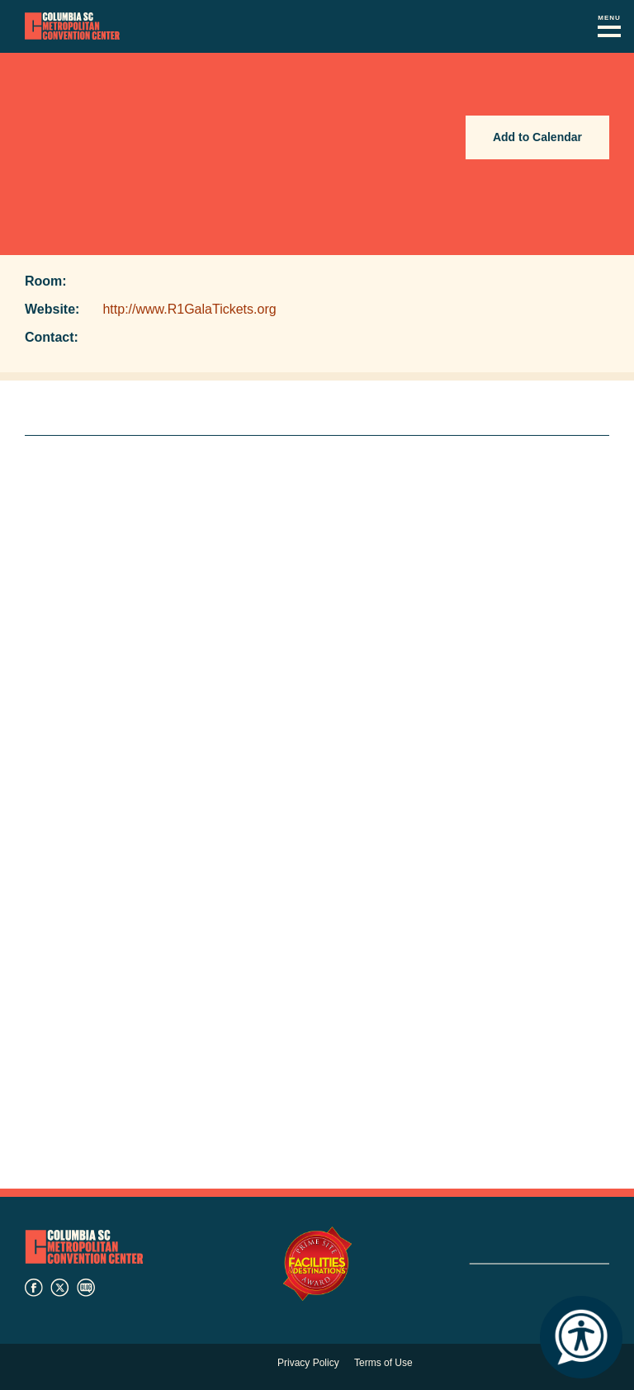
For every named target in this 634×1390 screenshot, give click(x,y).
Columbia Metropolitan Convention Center (72, 26)
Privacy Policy (308, 1363)
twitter (59, 1288)
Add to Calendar (537, 137)
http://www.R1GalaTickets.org (189, 309)
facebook (34, 1288)
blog (86, 1288)
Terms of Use (383, 1363)
